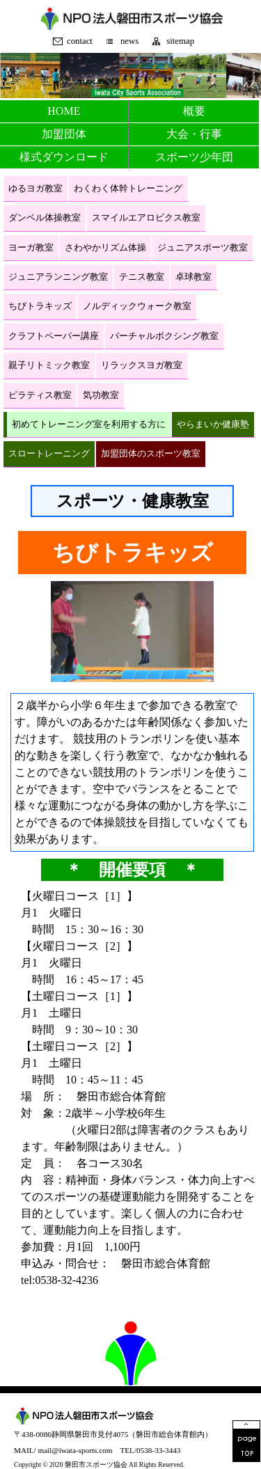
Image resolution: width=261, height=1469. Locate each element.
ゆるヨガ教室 (35, 188)
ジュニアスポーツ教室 (202, 248)
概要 (194, 111)
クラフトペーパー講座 (53, 336)
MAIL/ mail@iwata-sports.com (63, 1450)
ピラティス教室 (40, 395)
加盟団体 (64, 134)
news (129, 41)
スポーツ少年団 (194, 157)
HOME (63, 111)
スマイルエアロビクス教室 (146, 218)
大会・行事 (194, 134)
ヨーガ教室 (31, 248)
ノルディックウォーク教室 (137, 306)
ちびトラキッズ (40, 306)
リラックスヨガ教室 (141, 365)
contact (80, 41)
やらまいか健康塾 (213, 424)
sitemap (180, 41)
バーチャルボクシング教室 (164, 336)
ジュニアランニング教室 (58, 277)
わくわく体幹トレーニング (128, 188)
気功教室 (101, 395)
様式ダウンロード (64, 157)
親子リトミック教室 (49, 365)
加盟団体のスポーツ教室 (150, 454)
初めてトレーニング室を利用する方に (89, 424)
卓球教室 (193, 277)
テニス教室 (141, 277)
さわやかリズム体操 (105, 248)
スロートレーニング (49, 454)
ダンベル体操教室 (44, 218)
